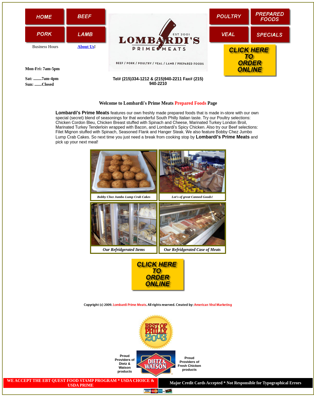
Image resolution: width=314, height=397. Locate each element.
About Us (86, 46)
